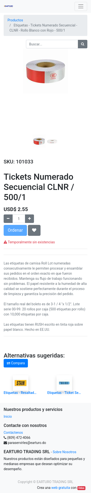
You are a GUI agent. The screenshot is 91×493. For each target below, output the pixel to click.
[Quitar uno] (8, 218)
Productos (15, 20)
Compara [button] (16, 363)
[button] (10, 96)
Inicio (8, 416)
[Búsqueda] (82, 44)
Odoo (81, 488)
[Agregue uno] (29, 218)
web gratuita (60, 488)
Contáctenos (13, 432)
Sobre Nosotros (64, 452)
